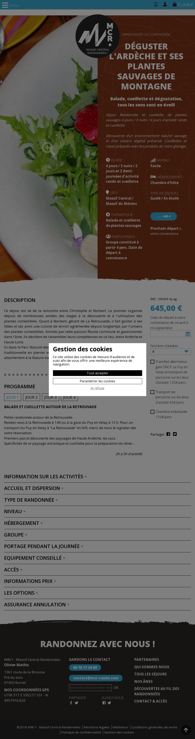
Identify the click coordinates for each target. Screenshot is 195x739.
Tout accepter (97, 373)
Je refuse (97, 388)
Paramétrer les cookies (97, 381)
